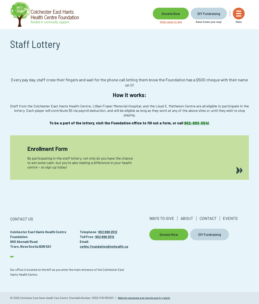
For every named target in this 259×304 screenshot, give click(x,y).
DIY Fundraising (213, 14)
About (186, 218)
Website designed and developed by (144, 298)
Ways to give (161, 218)
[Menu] (243, 15)
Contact (208, 218)
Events (230, 218)
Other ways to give (175, 21)
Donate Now (175, 14)
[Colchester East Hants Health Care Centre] (44, 15)
